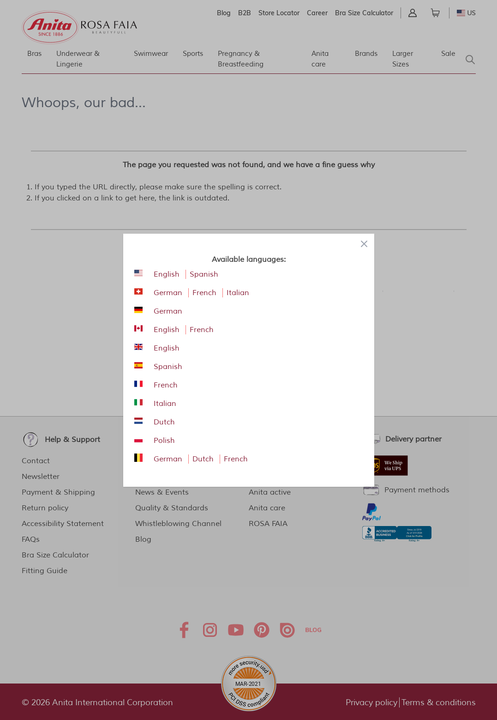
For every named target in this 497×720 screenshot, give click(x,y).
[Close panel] (364, 244)
